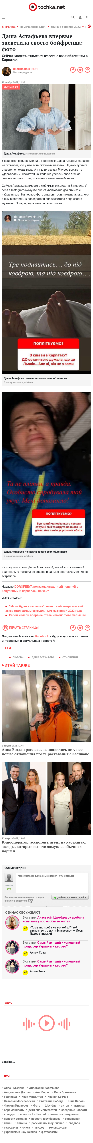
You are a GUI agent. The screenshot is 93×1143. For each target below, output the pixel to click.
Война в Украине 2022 (65, 27)
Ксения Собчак (58, 1097)
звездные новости (74, 1110)
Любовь (18, 657)
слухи (26, 1127)
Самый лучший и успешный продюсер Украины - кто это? (51, 944)
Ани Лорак (42, 1092)
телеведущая (58, 1127)
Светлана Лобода (51, 1101)
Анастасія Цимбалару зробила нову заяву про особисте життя (53, 919)
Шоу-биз (50, 1105)
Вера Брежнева (65, 1092)
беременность (14, 1110)
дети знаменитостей (42, 1110)
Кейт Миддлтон (32, 1097)
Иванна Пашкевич (25, 69)
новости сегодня (15, 1118)
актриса (79, 1105)
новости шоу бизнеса (45, 1118)
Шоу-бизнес (11, 87)
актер (65, 1105)
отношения (70, 657)
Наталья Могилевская (19, 1101)
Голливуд (10, 1097)
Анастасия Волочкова (44, 1088)
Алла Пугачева (14, 1088)
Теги (7, 1076)
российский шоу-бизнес (47, 1123)
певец (8, 1123)
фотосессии (49, 1132)
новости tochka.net (33, 1114)
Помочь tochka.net (33, 27)
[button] (80, 17)
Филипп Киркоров (16, 1105)
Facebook (42, 636)
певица (22, 1123)
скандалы (11, 1127)
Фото (36, 1105)
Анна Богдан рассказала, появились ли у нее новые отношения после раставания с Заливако (45, 751)
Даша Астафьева (43, 657)
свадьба (74, 1123)
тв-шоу (39, 1127)
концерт (9, 1114)
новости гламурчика (64, 1114)
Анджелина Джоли (17, 1092)
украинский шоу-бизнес (20, 1132)
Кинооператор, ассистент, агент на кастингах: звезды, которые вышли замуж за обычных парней (44, 846)
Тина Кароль (76, 1101)
